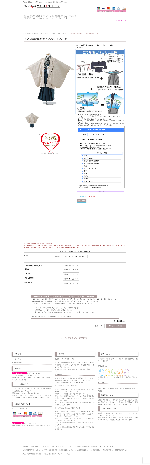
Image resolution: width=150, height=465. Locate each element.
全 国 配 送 (38, 27)
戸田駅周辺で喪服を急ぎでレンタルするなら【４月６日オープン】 (46, 19)
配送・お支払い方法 (90, 27)
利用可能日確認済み (70, 264)
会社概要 (25, 445)
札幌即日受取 (63, 449)
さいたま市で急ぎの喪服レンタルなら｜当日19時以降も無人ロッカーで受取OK (50, 17)
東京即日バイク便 (72, 27)
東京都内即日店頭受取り (90, 445)
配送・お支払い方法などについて (63, 445)
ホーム (26, 27)
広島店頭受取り (108, 449)
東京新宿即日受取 (28, 449)
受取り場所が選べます (54, 27)
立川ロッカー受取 (41, 449)
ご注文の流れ (106, 27)
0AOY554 (81, 199)
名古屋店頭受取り (95, 449)
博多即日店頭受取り (121, 449)
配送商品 (78, 445)
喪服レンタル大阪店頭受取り (78, 449)
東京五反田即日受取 (106, 445)
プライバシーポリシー (65, 453)
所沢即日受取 (53, 449)
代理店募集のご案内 (49, 453)
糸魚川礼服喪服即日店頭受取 (31, 453)
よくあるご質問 (121, 27)
